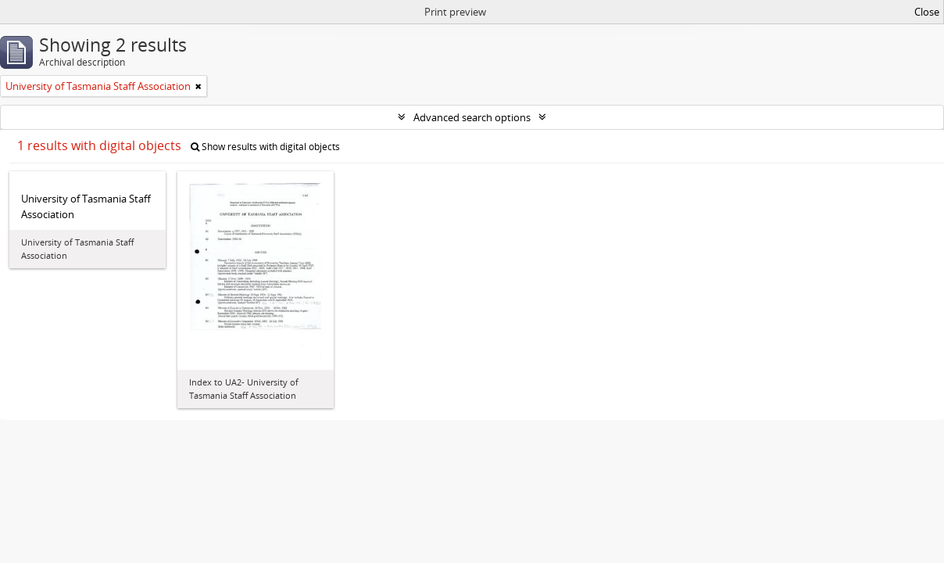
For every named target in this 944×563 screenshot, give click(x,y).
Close (926, 12)
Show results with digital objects (265, 146)
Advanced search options (472, 117)
